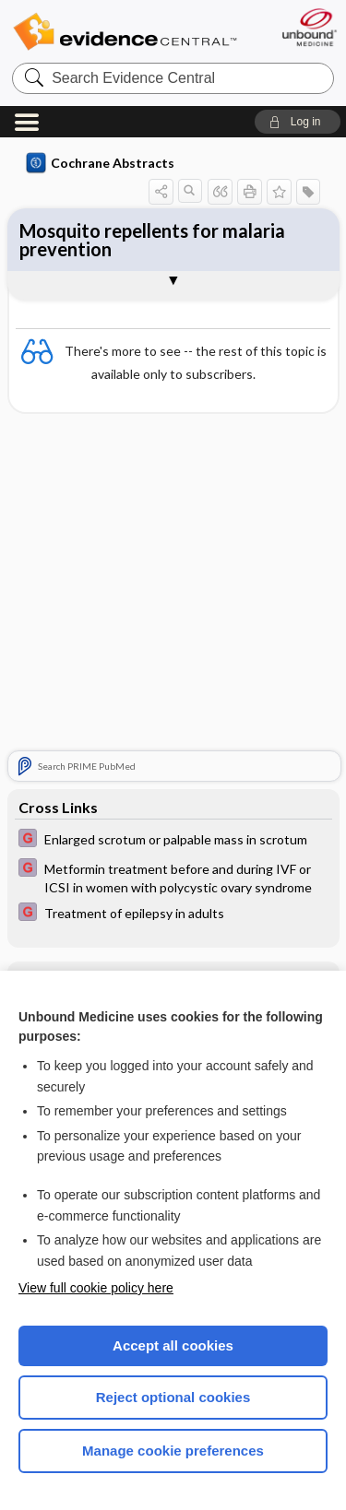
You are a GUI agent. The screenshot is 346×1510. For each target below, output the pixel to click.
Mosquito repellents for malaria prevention (152, 239)
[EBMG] (173, 840)
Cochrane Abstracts (100, 163)
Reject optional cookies (173, 1397)
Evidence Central (124, 32)
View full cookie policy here (95, 1287)
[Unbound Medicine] (309, 27)
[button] (297, 122)
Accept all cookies (173, 1345)
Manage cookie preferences (173, 1450)
